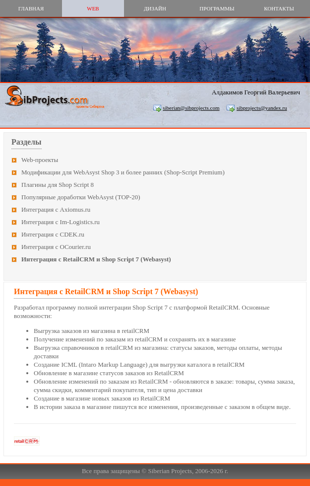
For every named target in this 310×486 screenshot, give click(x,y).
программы (216, 8)
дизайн (155, 8)
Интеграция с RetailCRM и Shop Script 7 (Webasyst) (96, 259)
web (93, 8)
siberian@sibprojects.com (191, 108)
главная (31, 8)
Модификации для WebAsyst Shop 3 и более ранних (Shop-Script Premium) (123, 172)
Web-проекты (39, 159)
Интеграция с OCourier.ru (56, 246)
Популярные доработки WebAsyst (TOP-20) (80, 197)
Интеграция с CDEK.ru (52, 234)
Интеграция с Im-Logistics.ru (60, 222)
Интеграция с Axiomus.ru (55, 209)
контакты (279, 8)
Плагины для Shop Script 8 (57, 184)
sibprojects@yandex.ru (262, 108)
